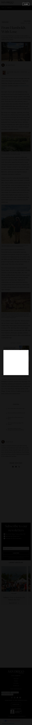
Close (26, 4)
